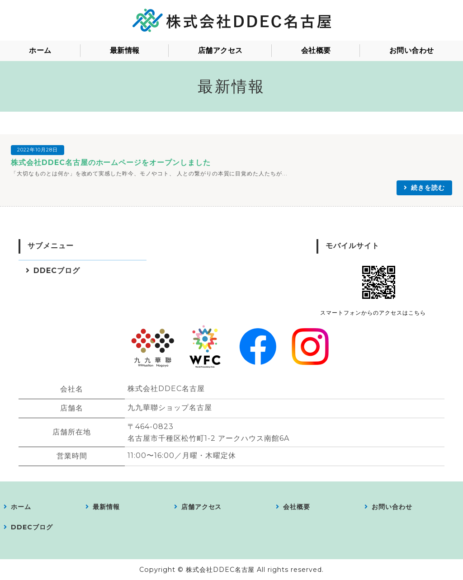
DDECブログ (56, 270)
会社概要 (316, 50)
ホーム (40, 50)
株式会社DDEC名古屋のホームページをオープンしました (111, 162)
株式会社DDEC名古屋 (220, 570)
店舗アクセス (220, 50)
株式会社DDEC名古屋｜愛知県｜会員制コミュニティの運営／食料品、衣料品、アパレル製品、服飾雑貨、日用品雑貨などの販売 (231, 20)
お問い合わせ (411, 50)
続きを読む (428, 187)
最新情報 (125, 50)
